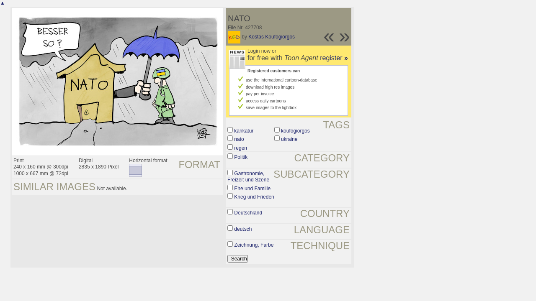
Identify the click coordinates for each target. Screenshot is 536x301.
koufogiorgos (295, 131)
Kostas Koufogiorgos (271, 37)
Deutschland (248, 213)
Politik (240, 157)
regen (240, 148)
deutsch (243, 229)
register (334, 57)
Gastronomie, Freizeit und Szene (248, 177)
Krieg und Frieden (254, 197)
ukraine (289, 139)
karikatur (243, 131)
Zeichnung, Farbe (253, 245)
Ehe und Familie (252, 188)
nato (239, 139)
